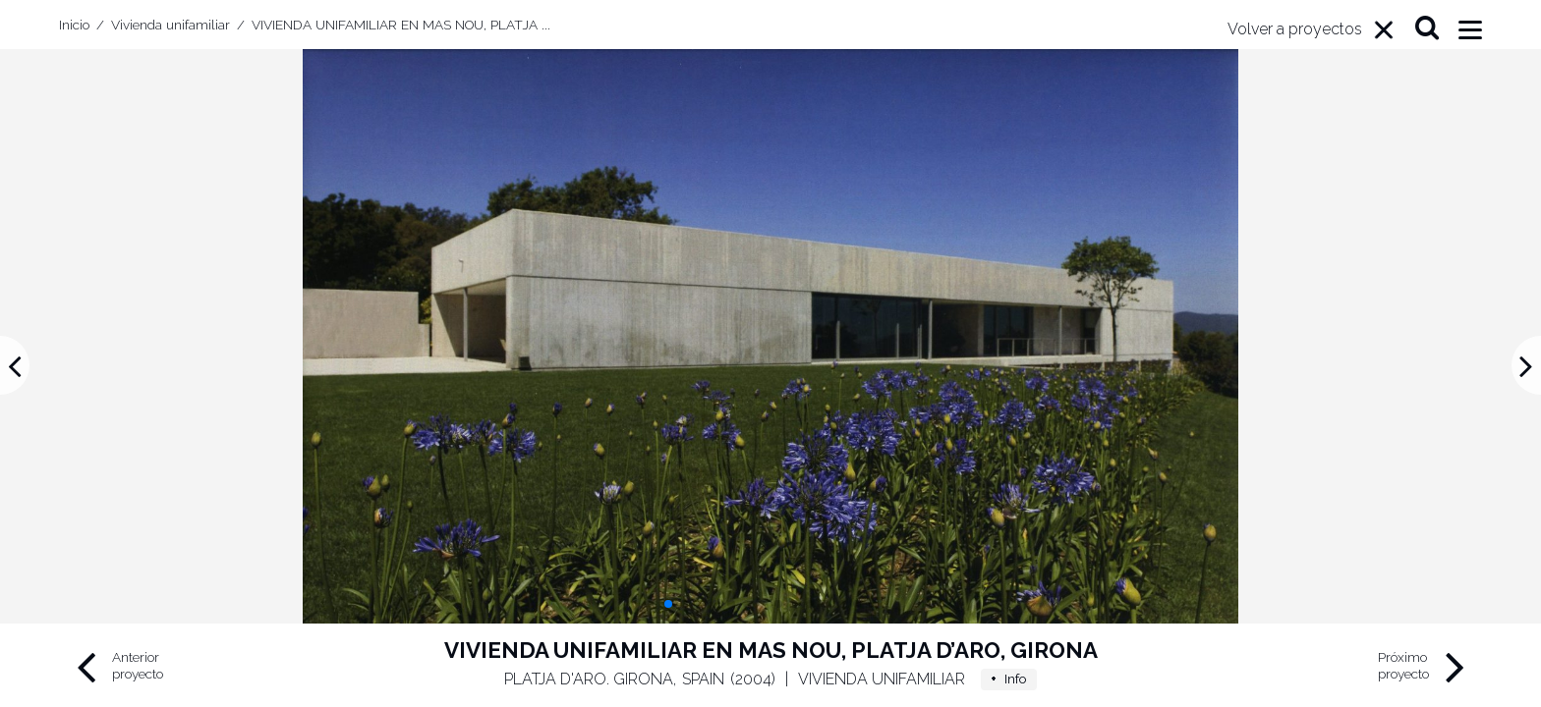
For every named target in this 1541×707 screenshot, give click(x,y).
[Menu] (1311, 29)
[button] (668, 604)
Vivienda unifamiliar (881, 679)
